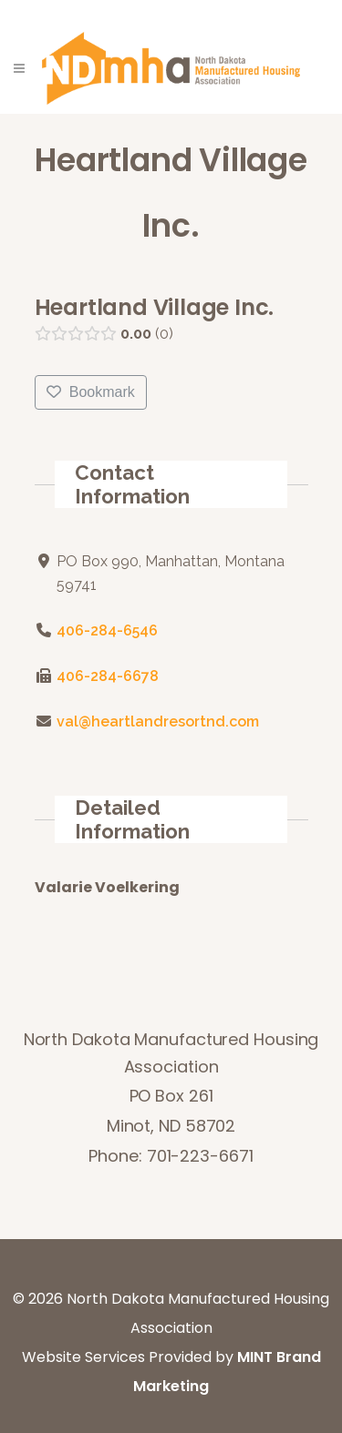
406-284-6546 (106, 630)
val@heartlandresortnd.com (157, 721)
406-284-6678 (107, 676)
